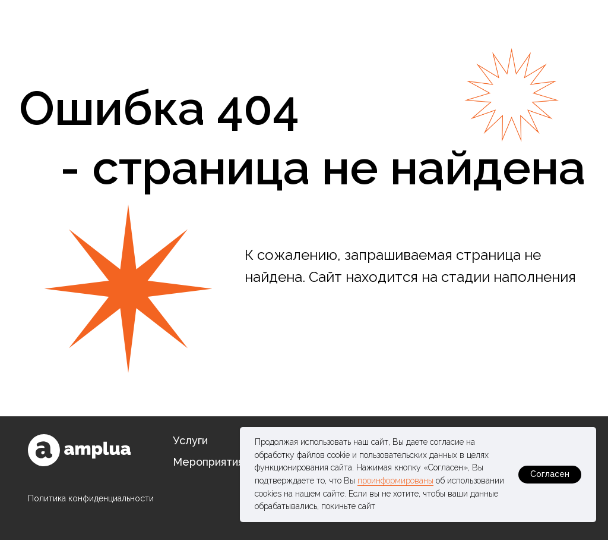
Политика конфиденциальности (91, 498)
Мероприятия (208, 462)
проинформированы (395, 480)
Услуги (190, 440)
